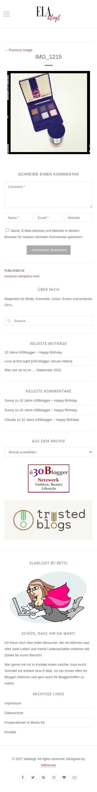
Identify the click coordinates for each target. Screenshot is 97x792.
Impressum (13, 703)
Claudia (10, 420)
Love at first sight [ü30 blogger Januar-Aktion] (38, 361)
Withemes (48, 765)
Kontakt (10, 732)
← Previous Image (18, 50)
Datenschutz (14, 713)
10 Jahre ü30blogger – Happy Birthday (33, 352)
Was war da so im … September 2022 (33, 370)
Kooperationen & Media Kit (25, 722)
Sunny (9, 400)
